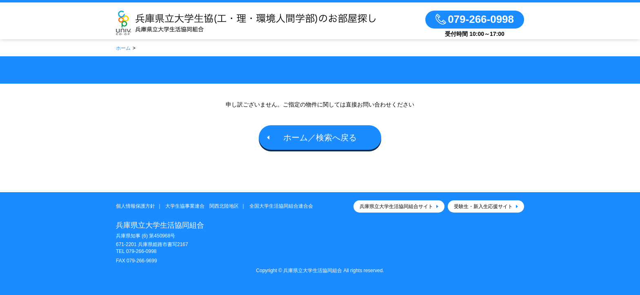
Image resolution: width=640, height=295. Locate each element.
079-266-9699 (142, 261)
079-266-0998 (141, 251)
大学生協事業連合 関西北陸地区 (202, 206)
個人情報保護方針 (135, 206)
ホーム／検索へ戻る (320, 137)
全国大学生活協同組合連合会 (281, 206)
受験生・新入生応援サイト (483, 206)
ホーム (123, 48)
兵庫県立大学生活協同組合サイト (396, 206)
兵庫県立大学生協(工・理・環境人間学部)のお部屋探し (258, 23)
